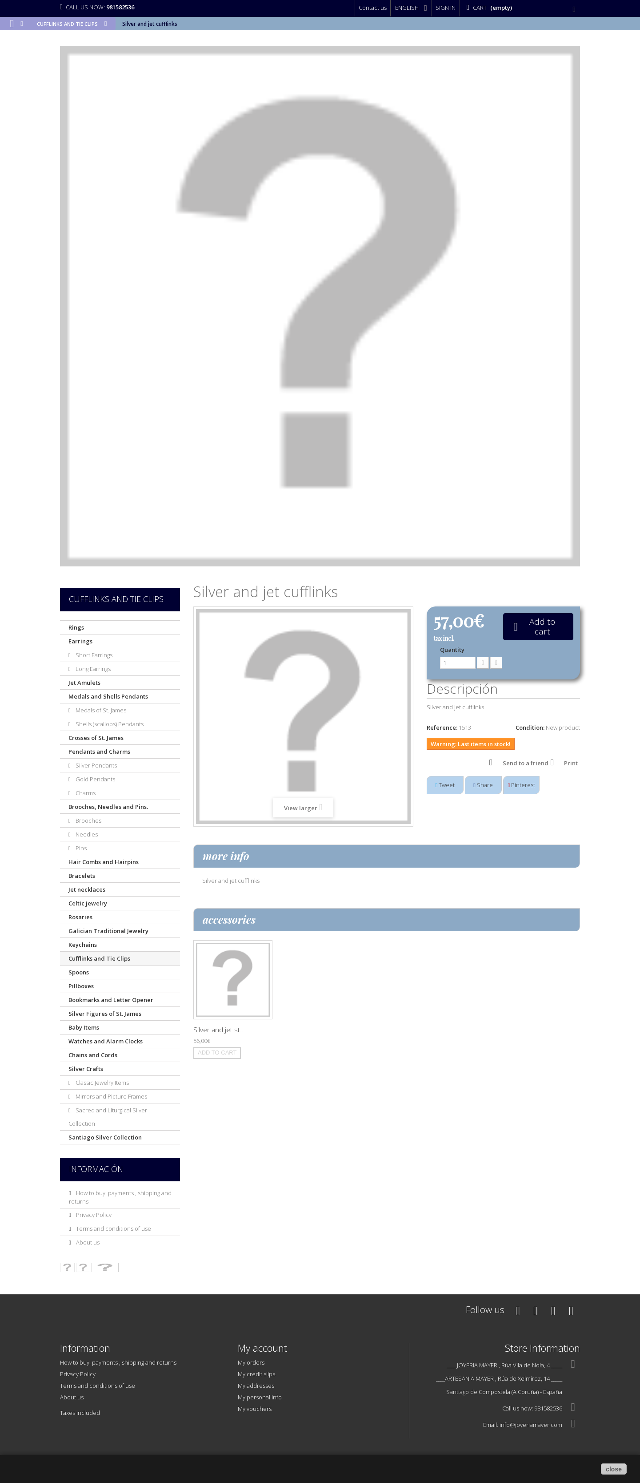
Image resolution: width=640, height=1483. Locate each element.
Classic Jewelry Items (101, 1083)
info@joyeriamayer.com (531, 1425)
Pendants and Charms (99, 752)
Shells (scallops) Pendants (109, 724)
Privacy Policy (93, 1215)
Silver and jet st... (219, 1030)
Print (571, 763)
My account (262, 1347)
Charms (85, 793)
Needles (86, 834)
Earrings (80, 641)
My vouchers (255, 1409)
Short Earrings (93, 655)
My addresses (256, 1386)
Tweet (445, 785)
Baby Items (83, 1027)
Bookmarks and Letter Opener (110, 1000)
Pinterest (522, 785)
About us (87, 1242)
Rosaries (80, 917)
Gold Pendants (94, 779)
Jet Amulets (84, 683)
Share (483, 785)
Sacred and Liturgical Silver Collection (107, 1116)
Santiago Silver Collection (105, 1137)
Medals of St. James (100, 710)
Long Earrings (92, 669)
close (614, 1469)
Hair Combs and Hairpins (103, 862)
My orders (251, 1362)
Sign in (446, 8)
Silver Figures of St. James (104, 1014)
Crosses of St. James (96, 738)
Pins (80, 848)
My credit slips (256, 1374)
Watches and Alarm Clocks (105, 1041)
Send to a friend (525, 763)
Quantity (452, 650)
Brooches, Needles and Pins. (108, 807)
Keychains (82, 945)
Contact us (373, 8)
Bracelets (81, 876)
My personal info (260, 1397)
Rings (76, 627)
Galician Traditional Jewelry (108, 931)
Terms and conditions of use (113, 1228)
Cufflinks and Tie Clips (99, 958)
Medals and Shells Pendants (108, 696)
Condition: (530, 727)
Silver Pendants (95, 765)
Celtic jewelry (87, 903)
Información (96, 1169)
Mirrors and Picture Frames (110, 1096)
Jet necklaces (86, 889)
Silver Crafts (85, 1069)
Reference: (442, 727)
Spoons (78, 972)
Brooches (87, 820)
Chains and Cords (92, 1055)
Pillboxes (81, 986)
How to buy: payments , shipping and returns (118, 1362)
